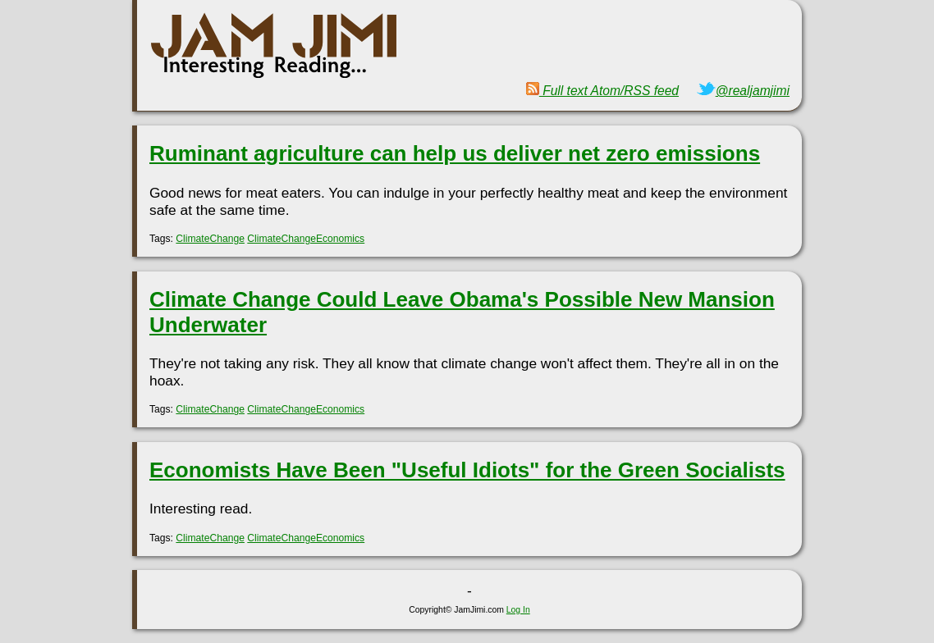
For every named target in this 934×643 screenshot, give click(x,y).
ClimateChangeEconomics (305, 238)
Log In (518, 609)
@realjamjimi (743, 91)
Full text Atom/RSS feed (602, 91)
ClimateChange (210, 238)
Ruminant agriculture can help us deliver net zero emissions (454, 153)
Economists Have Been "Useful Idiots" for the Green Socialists (467, 470)
